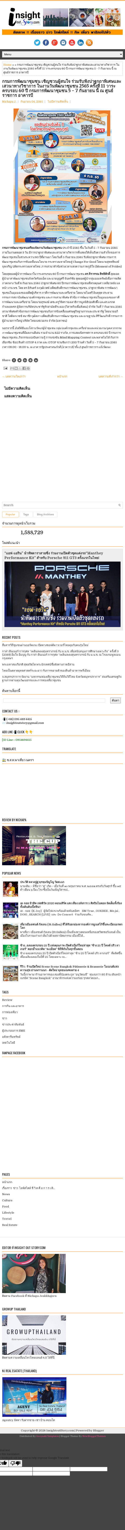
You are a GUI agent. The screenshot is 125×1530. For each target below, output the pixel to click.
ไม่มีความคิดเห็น (58, 101)
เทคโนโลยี (8, 1042)
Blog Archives (45, 514)
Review (7, 999)
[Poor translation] (15, 1463)
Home (7, 64)
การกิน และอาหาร (13, 1006)
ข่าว (4, 1018)
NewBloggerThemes (94, 1436)
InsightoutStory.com (60, 1430)
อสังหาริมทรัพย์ (11, 1036)
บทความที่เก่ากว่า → (111, 376)
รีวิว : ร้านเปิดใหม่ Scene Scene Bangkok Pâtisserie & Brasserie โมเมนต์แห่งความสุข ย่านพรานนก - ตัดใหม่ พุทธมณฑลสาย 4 (69, 968)
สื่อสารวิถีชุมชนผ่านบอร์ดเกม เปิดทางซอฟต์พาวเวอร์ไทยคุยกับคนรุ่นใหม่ (45, 645)
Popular (10, 514)
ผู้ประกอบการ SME (13, 1030)
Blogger (98, 1430)
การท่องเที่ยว (10, 1012)
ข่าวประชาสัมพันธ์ (13, 1024)
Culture (7, 1200)
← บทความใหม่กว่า (14, 376)
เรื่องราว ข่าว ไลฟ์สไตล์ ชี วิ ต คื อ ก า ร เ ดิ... (28, 1188)
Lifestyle (8, 1212)
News (6, 1194)
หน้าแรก (62, 376)
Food (5, 1206)
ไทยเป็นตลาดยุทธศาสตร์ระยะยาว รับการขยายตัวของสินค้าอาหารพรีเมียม (46, 670)
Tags (26, 514)
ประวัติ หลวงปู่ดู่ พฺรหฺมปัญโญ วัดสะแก (42, 882)
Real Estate (9, 1225)
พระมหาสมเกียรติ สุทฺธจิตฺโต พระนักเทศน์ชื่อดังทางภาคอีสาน (38, 664)
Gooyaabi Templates (47, 1436)
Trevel (6, 1218)
